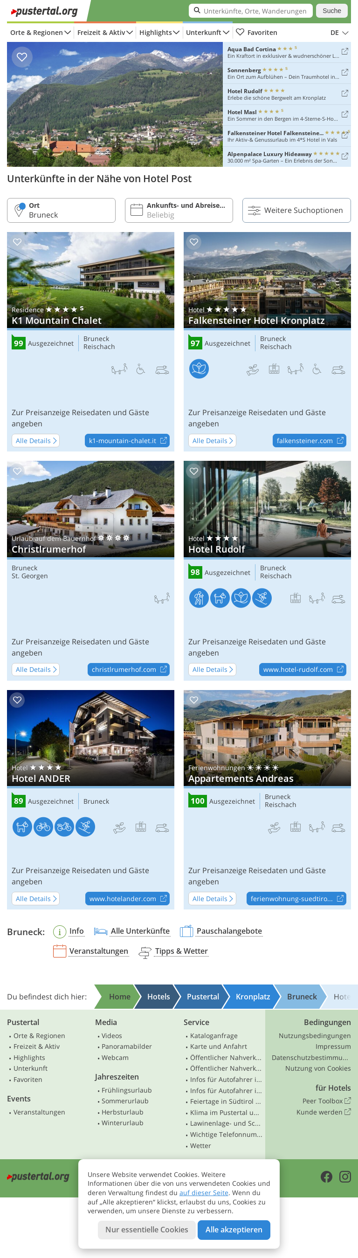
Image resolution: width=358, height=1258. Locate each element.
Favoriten (256, 32)
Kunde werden (323, 1112)
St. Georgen (30, 576)
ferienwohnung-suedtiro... (298, 898)
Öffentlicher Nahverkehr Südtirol (226, 1057)
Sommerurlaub (125, 1100)
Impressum (333, 1046)
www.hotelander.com (129, 898)
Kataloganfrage (214, 1035)
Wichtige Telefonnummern (226, 1134)
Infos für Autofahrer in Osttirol (226, 1090)
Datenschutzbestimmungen (311, 1057)
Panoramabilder (127, 1046)
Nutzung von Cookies (318, 1068)
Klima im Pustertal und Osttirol (226, 1112)
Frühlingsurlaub (127, 1090)
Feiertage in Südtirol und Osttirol (226, 1101)
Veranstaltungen (39, 1112)
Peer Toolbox (327, 1101)
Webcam (115, 1057)
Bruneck (96, 339)
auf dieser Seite (203, 1192)
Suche (332, 10)
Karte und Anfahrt (218, 1046)
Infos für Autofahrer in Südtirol (226, 1079)
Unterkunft (203, 32)
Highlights (155, 32)
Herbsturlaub (123, 1112)
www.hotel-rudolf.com (304, 670)
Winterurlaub (123, 1122)
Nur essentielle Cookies (146, 1229)
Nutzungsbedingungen (315, 1035)
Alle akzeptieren (234, 1229)
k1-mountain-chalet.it (129, 440)
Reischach (99, 347)
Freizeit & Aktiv (101, 32)
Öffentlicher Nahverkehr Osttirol (226, 1068)
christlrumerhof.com (130, 670)
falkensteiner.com (311, 440)
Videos (112, 1035)
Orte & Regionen (36, 32)
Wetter (200, 1145)
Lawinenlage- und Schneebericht (226, 1123)
